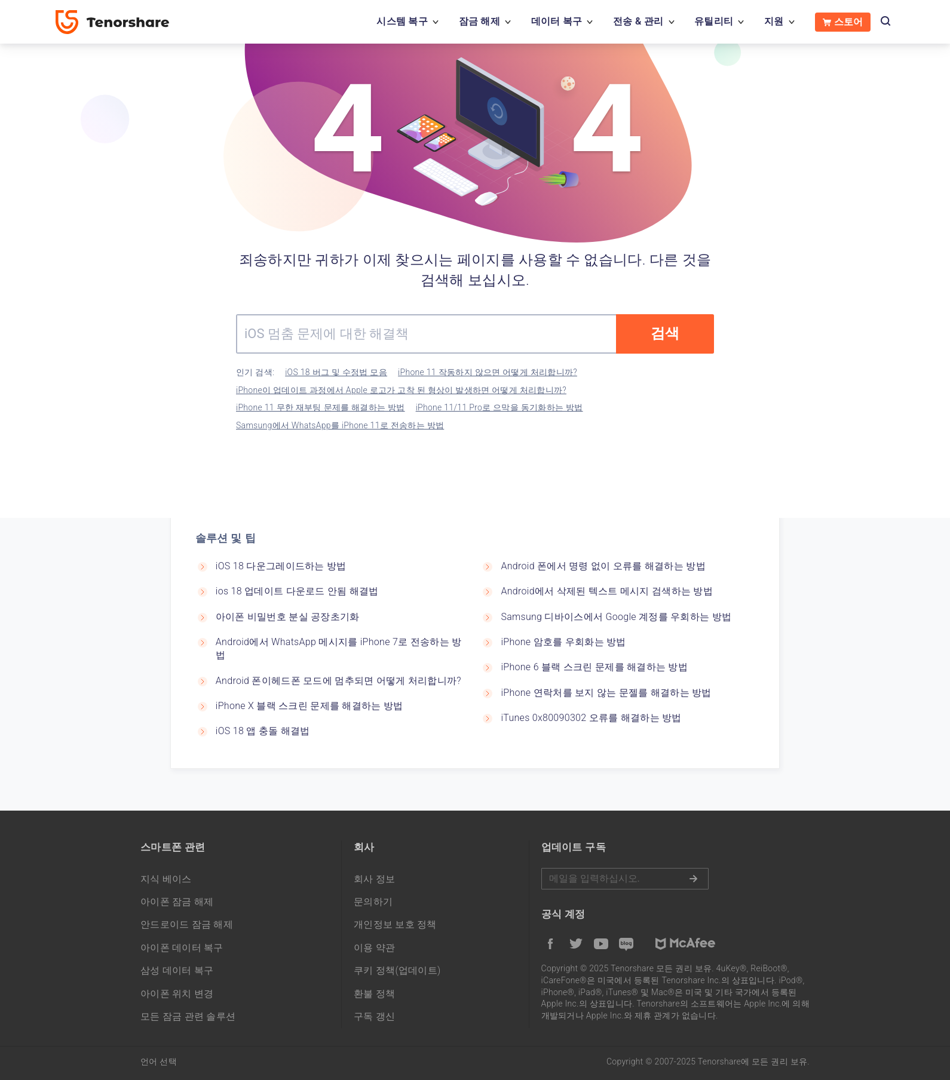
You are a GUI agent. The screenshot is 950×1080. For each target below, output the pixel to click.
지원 (774, 21)
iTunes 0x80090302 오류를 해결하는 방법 (591, 717)
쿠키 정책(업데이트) (397, 970)
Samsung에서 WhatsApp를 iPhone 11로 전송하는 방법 (340, 425)
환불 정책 (374, 993)
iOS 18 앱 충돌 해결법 (263, 731)
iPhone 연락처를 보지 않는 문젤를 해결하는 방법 (606, 692)
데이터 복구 (557, 21)
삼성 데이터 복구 (177, 970)
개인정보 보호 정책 (395, 924)
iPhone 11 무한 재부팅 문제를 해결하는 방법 (320, 407)
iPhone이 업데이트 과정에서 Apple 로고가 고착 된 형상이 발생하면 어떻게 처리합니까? (401, 390)
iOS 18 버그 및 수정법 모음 (336, 372)
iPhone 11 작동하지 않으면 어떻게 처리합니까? (487, 372)
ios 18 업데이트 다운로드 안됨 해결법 (297, 591)
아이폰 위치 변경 (177, 993)
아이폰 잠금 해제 (177, 901)
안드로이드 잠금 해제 (186, 924)
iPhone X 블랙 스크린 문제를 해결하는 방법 (309, 705)
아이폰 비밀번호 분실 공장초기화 (288, 616)
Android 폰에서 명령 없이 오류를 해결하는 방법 (603, 566)
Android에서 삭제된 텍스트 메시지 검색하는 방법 (607, 591)
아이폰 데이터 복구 (181, 947)
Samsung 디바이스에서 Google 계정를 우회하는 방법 (616, 616)
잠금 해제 (479, 21)
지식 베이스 (166, 879)
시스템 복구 (402, 21)
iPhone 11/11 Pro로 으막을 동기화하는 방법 (499, 407)
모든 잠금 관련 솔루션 (187, 1016)
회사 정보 (374, 879)
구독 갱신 (374, 1016)
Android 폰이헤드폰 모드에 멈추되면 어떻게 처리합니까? (338, 680)
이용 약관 (374, 947)
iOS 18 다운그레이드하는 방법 (281, 566)
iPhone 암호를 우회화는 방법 (563, 642)
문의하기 (373, 901)
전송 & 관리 (638, 21)
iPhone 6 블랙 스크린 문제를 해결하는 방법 (594, 667)
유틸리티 (713, 21)
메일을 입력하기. (625, 878)
